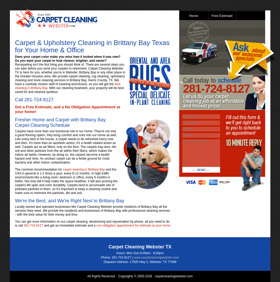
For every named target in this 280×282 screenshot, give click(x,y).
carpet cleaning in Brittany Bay (84, 169)
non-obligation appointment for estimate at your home (133, 225)
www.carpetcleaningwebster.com (156, 257)
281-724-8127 (39, 99)
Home (193, 16)
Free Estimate (222, 16)
